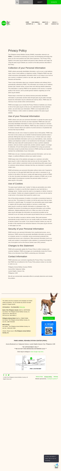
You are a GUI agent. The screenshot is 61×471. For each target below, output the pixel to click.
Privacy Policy (48, 376)
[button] (17, 2)
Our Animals (35, 22)
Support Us (30, 24)
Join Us (55, 22)
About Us (45, 22)
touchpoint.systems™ (52, 378)
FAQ (40, 24)
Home (27, 22)
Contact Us (54, 24)
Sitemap (56, 376)
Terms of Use (39, 376)
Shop (46, 24)
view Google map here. (37, 351)
